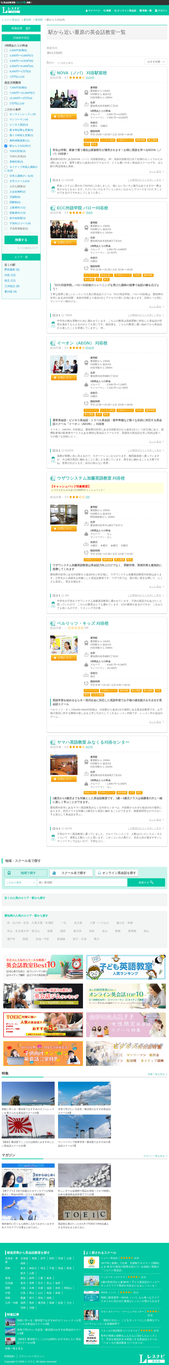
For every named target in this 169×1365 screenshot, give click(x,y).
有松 (92, 931)
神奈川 (33, 1268)
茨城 (60, 1268)
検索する (21, 240)
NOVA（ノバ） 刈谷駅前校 (82, 73)
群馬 (69, 1268)
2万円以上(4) (17, 103)
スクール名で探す (73, 873)
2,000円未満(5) (18, 50)
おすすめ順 (153, 61)
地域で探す (28, 873)
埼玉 (43, 1268)
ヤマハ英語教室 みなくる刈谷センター (93, 742)
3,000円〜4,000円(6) (21, 60)
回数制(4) (15, 202)
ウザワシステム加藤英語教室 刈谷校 (91, 478)
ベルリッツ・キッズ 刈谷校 (83, 623)
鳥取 (49, 1292)
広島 (23, 1292)
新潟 (23, 1283)
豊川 (96, 939)
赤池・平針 (42, 939)
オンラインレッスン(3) (23, 114)
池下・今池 (79, 939)
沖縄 (31, 1307)
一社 (63, 922)
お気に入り (65, 116)
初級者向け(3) (17, 212)
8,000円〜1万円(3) (20, 71)
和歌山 (68, 1287)
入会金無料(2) (17, 191)
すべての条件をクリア (27, 248)
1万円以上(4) (17, 76)
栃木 (23, 1273)
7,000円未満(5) (18, 87)
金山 (105, 931)
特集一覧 (146, 10)
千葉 (51, 1268)
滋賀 (49, 1287)
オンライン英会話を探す (119, 873)
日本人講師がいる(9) (21, 175)
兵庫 (31, 1287)
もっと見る (155, 171)
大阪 (23, 1287)
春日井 (77, 931)
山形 (69, 1258)
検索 (107, 10)
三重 (40, 1278)
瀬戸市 (11, 939)
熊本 (31, 1302)
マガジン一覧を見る (154, 1156)
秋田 (51, 1258)
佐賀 (60, 1302)
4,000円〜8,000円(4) (21, 66)
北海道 (24, 1258)
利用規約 (9, 1356)
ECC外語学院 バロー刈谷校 (82, 208)
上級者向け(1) (17, 207)
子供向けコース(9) (20, 223)
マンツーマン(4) (19, 119)
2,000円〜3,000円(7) (21, 55)
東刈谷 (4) (10, 291)
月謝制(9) (15, 196)
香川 (31, 1297)
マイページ (93, 10)
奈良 (57, 1287)
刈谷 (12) (10, 275)
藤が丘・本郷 (124, 922)
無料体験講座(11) (20, 140)
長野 (31, 1283)
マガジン (161, 10)
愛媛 (23, 1297)
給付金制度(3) (17, 218)
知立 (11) (10, 280)
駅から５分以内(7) (20, 145)
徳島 (49, 1297)
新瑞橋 (61, 939)
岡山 (31, 1292)
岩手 (43, 1258)
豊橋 (118, 931)
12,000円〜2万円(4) (21, 98)
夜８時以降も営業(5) (21, 129)
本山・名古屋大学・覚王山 (23, 931)
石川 (40, 1283)
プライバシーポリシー (31, 1356)
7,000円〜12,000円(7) (22, 92)
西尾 (25, 939)
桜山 (146, 931)
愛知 (23, 1278)
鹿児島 (42, 1302)
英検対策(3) (16, 161)
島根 (57, 1292)
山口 (40, 1292)
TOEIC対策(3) (18, 151)
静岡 (31, 1278)
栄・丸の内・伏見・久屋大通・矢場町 (30, 922)
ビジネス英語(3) (19, 124)
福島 (23, 1263)
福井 (57, 1283)
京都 (40, 1287)
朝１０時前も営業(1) (21, 135)
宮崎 (23, 1307)
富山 (49, 1283)
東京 (23, 1268)
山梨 (31, 1273)
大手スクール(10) (20, 181)
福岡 (23, 1302)
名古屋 (78, 922)
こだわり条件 (14, 882)
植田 (63, 931)
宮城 (60, 1258)
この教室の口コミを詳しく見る (144, 180)
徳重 (50, 931)
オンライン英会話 (125, 10)
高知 (40, 1297)
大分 (69, 1302)
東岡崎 (132, 931)
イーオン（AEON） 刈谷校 (82, 343)
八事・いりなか (99, 922)
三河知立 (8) (11, 286)
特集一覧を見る (156, 1074)
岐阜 (49, 1278)
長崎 (51, 1302)
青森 (34, 1258)
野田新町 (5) (11, 269)
